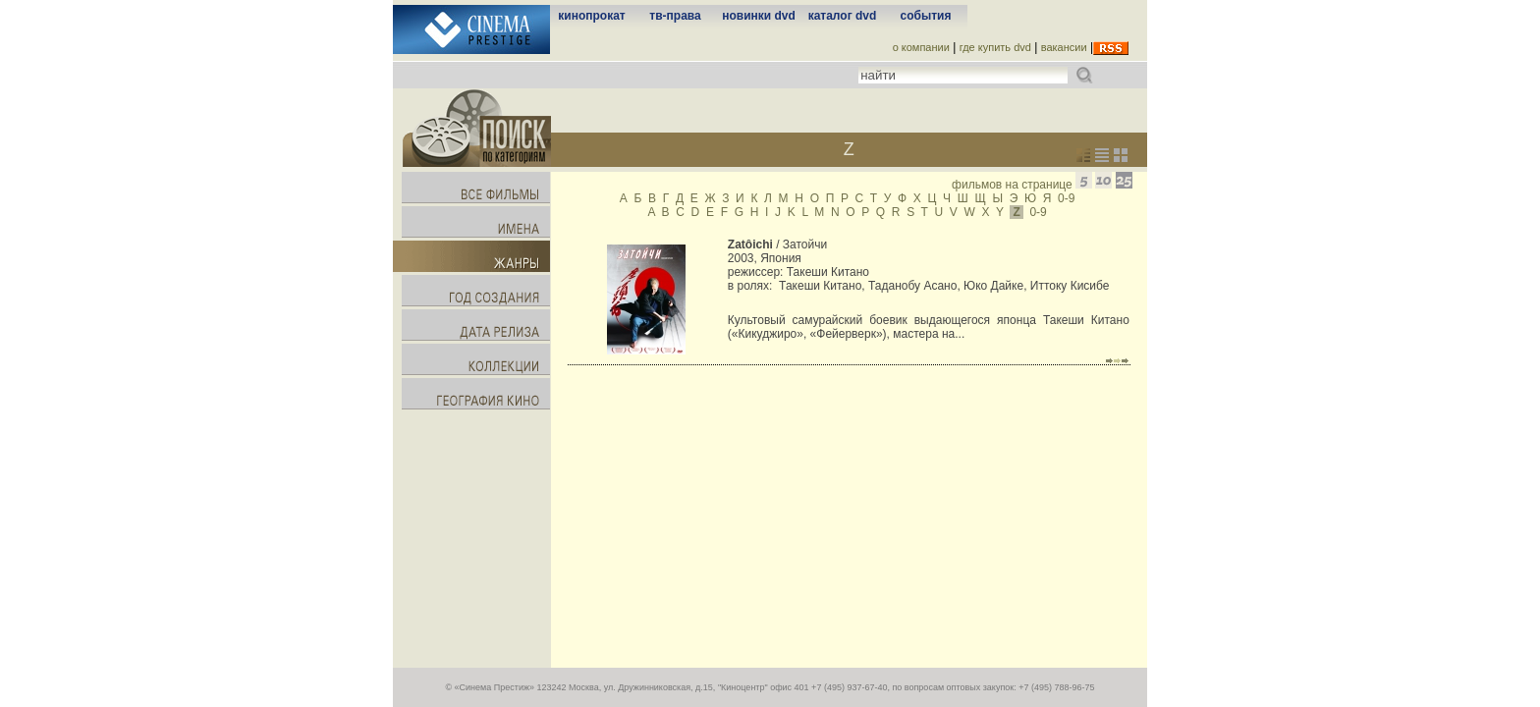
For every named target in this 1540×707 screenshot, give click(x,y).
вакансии (1064, 47)
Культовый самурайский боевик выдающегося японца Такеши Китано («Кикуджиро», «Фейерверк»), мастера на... (928, 327)
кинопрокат (591, 16)
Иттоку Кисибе (1070, 286)
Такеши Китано (828, 272)
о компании (921, 47)
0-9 (1066, 198)
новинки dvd (759, 16)
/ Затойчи (777, 244)
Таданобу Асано (912, 286)
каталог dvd (842, 16)
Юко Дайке (993, 286)
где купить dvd (995, 47)
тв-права (674, 16)
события (926, 16)
